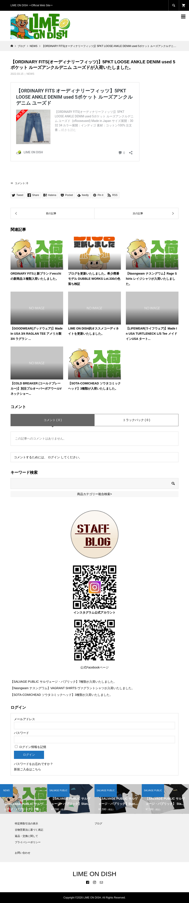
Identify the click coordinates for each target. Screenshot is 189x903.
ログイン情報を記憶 (30, 747)
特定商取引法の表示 (26, 823)
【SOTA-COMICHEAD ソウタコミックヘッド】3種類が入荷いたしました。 (62, 694)
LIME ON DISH (94, 873)
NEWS (30, 73)
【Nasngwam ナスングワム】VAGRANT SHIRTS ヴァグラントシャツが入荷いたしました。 (72, 688)
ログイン (54, 457)
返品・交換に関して (26, 836)
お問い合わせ (22, 852)
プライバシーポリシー (28, 842)
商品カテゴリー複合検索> (94, 494)
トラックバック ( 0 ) (136, 420)
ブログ (98, 823)
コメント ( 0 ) (53, 420)
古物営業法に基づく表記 (29, 829)
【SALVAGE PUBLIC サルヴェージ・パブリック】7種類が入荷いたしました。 (63, 681)
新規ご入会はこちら (27, 769)
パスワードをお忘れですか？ (33, 764)
